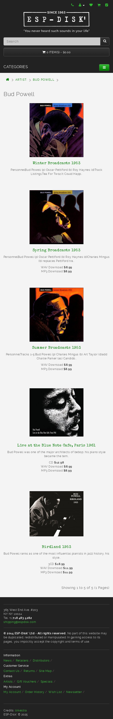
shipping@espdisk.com (20, 622)
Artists (8, 681)
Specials (47, 681)
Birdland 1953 (56, 546)
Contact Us (12, 671)
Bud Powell (43, 79)
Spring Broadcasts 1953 (56, 250)
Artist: (21, 79)
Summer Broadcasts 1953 (56, 347)
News (8, 660)
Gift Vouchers (26, 681)
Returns (29, 671)
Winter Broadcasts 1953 (56, 163)
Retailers (22, 660)
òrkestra (21, 710)
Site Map (45, 671)
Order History (34, 692)
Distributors (41, 660)
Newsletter (74, 692)
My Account (12, 692)
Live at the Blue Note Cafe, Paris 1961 (56, 445)
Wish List (55, 692)
